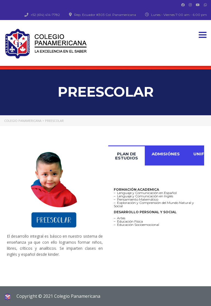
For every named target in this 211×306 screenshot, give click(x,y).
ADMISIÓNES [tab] (166, 153)
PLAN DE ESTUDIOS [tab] (126, 156)
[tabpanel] (156, 207)
